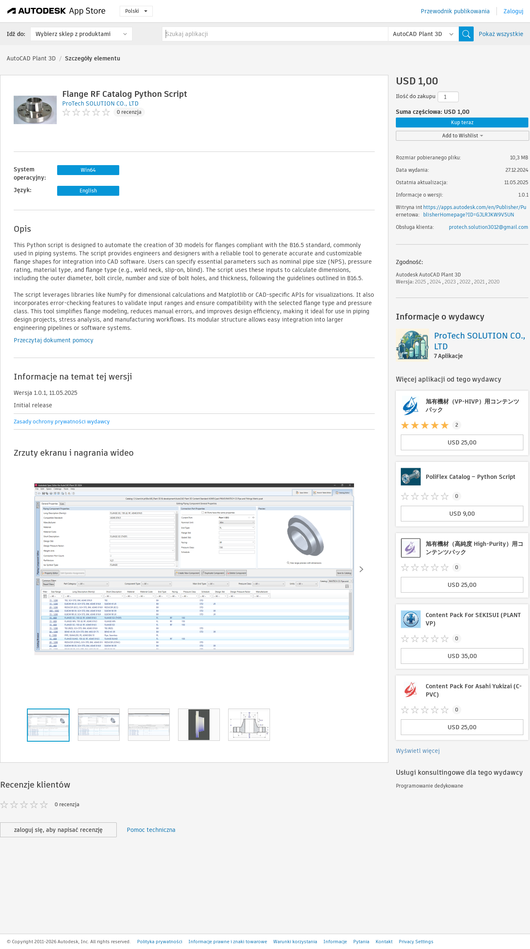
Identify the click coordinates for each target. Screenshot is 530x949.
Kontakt (384, 941)
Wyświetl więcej (418, 751)
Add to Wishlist (462, 135)
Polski (136, 10)
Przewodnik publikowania (455, 11)
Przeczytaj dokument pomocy (54, 340)
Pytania (361, 941)
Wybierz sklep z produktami (73, 34)
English (88, 190)
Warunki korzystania (295, 941)
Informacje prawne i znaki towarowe (227, 941)
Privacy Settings (416, 941)
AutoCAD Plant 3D (31, 58)
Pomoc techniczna (151, 830)
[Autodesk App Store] (56, 11)
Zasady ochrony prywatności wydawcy (62, 421)
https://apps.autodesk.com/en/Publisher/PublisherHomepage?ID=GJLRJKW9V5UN (474, 211)
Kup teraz (462, 122)
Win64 (88, 169)
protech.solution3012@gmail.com (488, 227)
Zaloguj (513, 11)
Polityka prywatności (159, 941)
